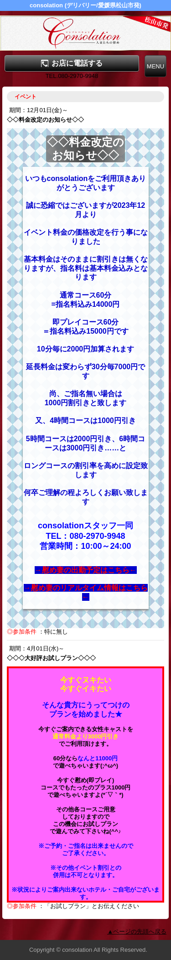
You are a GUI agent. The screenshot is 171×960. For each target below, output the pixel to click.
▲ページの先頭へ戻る (136, 931)
